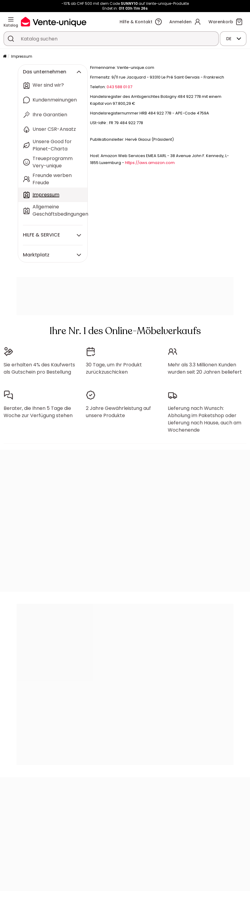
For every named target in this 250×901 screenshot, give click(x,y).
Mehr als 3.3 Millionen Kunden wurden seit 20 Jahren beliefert (205, 368)
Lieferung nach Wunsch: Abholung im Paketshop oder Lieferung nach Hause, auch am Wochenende (204, 419)
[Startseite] (5, 56)
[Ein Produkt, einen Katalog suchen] (11, 38)
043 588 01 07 (119, 87)
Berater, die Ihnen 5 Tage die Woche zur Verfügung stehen (38, 412)
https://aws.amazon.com (150, 163)
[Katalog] (10, 19)
